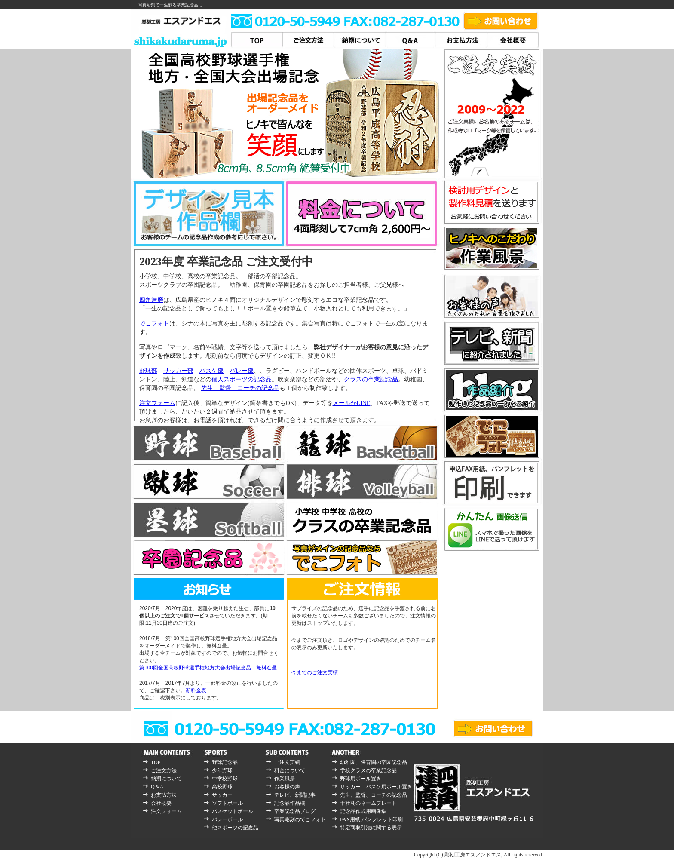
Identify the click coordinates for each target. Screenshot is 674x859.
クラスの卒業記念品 (371, 379)
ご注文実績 (287, 762)
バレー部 (242, 371)
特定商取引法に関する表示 (371, 828)
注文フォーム (157, 403)
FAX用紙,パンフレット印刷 (371, 819)
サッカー (222, 795)
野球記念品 (225, 762)
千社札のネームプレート (368, 803)
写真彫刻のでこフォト (300, 819)
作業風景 (284, 779)
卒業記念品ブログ (295, 811)
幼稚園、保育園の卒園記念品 (373, 762)
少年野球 (222, 770)
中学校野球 (225, 779)
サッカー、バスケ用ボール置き (376, 787)
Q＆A (157, 787)
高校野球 (222, 787)
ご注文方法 (164, 770)
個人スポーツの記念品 (241, 379)
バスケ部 (211, 371)
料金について (289, 770)
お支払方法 (164, 795)
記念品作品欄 (289, 803)
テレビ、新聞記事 (295, 795)
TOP (155, 762)
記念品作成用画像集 (363, 811)
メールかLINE (352, 403)
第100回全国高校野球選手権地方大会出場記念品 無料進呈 (208, 668)
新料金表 (196, 690)
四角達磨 (151, 300)
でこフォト (154, 323)
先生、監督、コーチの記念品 (240, 388)
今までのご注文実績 (314, 672)
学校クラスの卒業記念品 (368, 770)
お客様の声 (287, 787)
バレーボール (227, 819)
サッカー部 (178, 371)
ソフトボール (227, 803)
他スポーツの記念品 (235, 828)
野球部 (148, 371)
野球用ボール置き (360, 779)
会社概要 (161, 803)
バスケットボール (232, 811)
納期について (166, 779)
